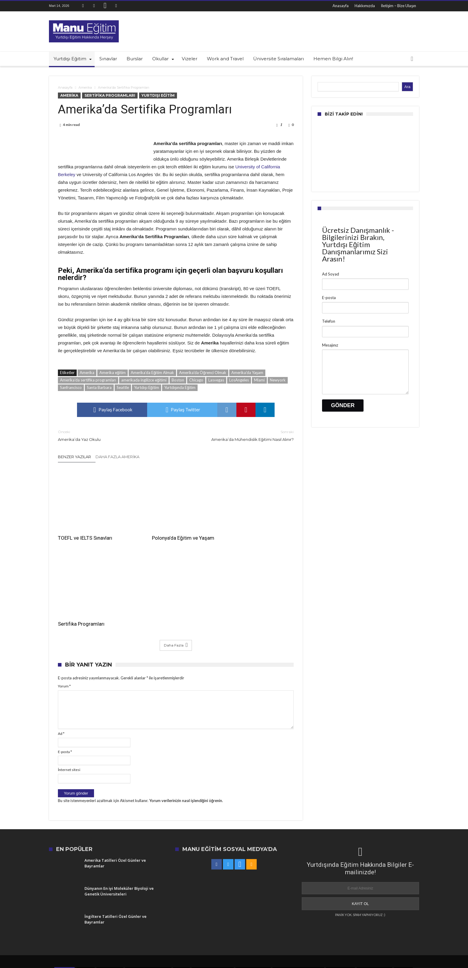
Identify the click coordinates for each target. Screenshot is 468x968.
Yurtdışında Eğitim (180, 387)
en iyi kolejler (109, 875)
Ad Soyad (330, 274)
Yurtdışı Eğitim (158, 95)
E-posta (65, 656)
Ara (407, 86)
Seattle (123, 387)
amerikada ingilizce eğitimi (144, 380)
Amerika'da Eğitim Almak (152, 372)
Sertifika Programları (109, 95)
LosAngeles (239, 380)
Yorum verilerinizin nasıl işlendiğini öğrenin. (186, 705)
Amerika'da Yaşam (247, 372)
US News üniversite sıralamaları (148, 882)
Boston (178, 380)
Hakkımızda (365, 5)
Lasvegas (216, 380)
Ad (61, 638)
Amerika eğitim (112, 372)
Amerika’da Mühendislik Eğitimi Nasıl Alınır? (239, 435)
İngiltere (85, 875)
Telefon (328, 321)
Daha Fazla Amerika (117, 456)
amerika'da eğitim (253, 875)
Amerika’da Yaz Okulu (112, 435)
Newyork (278, 380)
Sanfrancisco (71, 387)
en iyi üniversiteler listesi (148, 875)
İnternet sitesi (69, 674)
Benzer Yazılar (74, 456)
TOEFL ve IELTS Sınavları (85, 529)
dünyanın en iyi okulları (276, 882)
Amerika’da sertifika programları (88, 380)
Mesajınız (330, 345)
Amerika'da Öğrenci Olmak (202, 372)
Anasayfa (340, 5)
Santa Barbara (99, 387)
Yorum (64, 591)
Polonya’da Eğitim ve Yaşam (169, 529)
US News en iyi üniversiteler (298, 875)
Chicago (196, 380)
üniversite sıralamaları (213, 875)
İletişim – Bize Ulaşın (398, 5)
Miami (259, 380)
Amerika (85, 87)
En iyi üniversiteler (374, 875)
